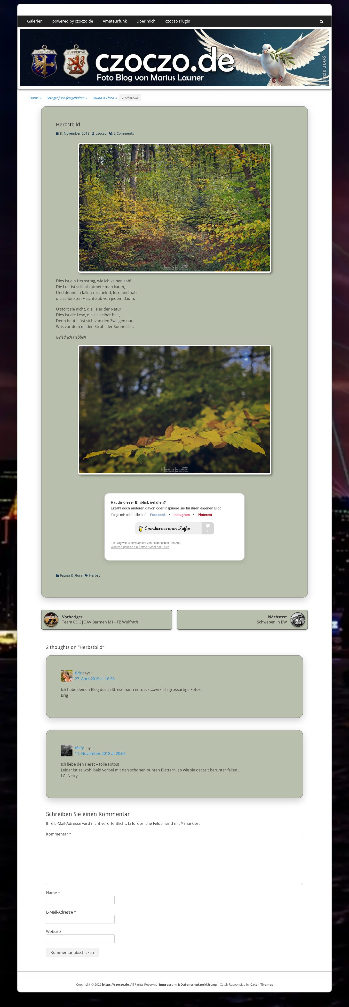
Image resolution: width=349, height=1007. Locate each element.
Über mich (146, 21)
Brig (78, 673)
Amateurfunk (115, 21)
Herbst (94, 575)
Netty (79, 747)
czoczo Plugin (177, 21)
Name (53, 892)
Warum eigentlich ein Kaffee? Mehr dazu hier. (140, 547)
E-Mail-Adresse (61, 912)
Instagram (182, 515)
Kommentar (58, 834)
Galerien (35, 21)
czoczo (101, 133)
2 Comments (124, 133)
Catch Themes (261, 984)
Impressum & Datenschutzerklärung (188, 984)
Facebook (158, 515)
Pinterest (205, 515)
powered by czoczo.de (72, 21)
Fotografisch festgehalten (67, 97)
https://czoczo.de (115, 984)
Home (35, 97)
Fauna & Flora (105, 97)
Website (53, 931)
